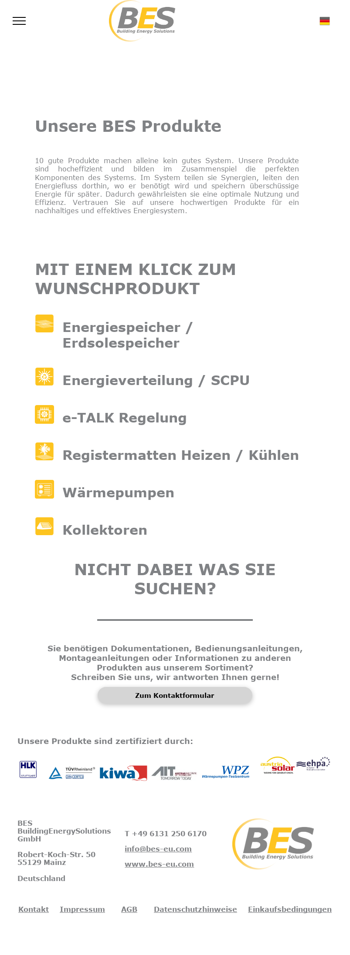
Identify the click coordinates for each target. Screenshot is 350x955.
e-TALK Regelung (124, 417)
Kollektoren (104, 529)
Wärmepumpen (118, 492)
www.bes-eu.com (159, 864)
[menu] (19, 21)
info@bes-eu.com (158, 849)
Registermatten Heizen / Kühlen (180, 454)
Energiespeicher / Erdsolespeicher (128, 334)
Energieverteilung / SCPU (156, 380)
